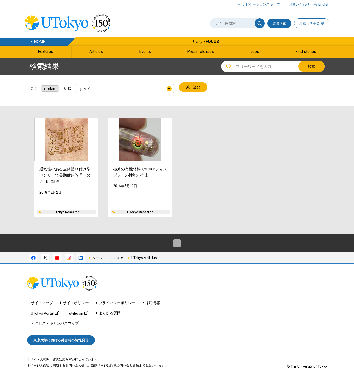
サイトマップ (42, 303)
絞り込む (193, 87)
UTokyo (205, 41)
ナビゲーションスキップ (261, 4)
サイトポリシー (76, 303)
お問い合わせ (299, 4)
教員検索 (279, 23)
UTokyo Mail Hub (144, 259)
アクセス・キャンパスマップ (55, 324)
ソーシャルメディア (107, 259)
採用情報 (152, 303)
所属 (68, 87)
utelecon (78, 314)
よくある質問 (110, 314)
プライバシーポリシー (117, 303)
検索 (311, 66)
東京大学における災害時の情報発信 (60, 341)
